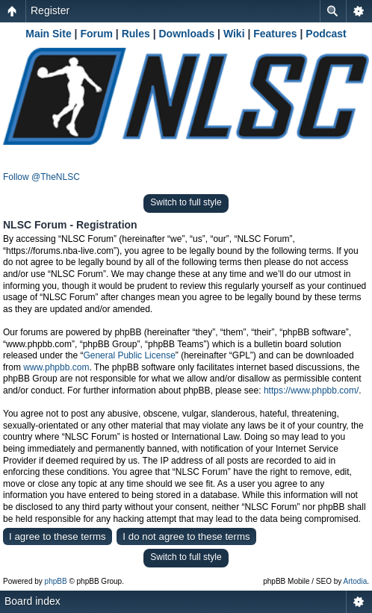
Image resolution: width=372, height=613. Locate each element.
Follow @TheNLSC (41, 177)
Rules (136, 34)
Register (50, 10)
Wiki (234, 34)
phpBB (56, 581)
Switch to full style (185, 202)
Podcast (326, 34)
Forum (96, 34)
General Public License (129, 355)
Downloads (187, 34)
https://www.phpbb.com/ (311, 390)
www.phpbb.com (56, 367)
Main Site (48, 34)
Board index (32, 601)
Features (275, 34)
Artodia (356, 581)
